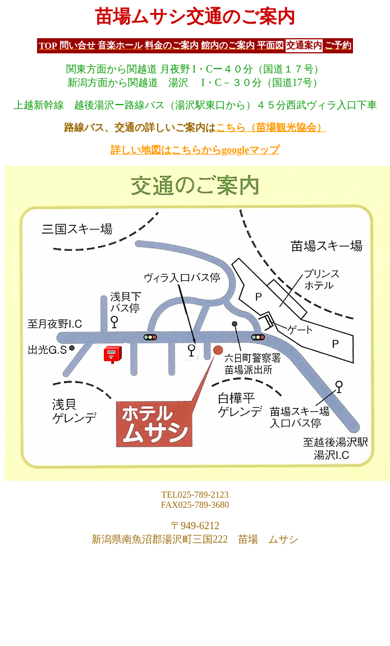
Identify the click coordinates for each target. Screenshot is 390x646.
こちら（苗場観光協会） (271, 127)
